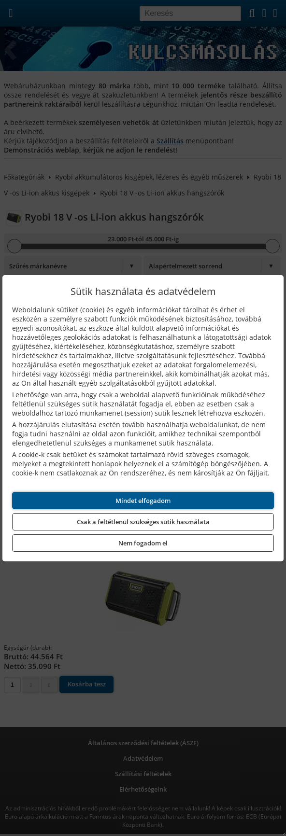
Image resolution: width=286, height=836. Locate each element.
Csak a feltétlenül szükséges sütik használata (143, 521)
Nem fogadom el (143, 543)
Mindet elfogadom (143, 500)
